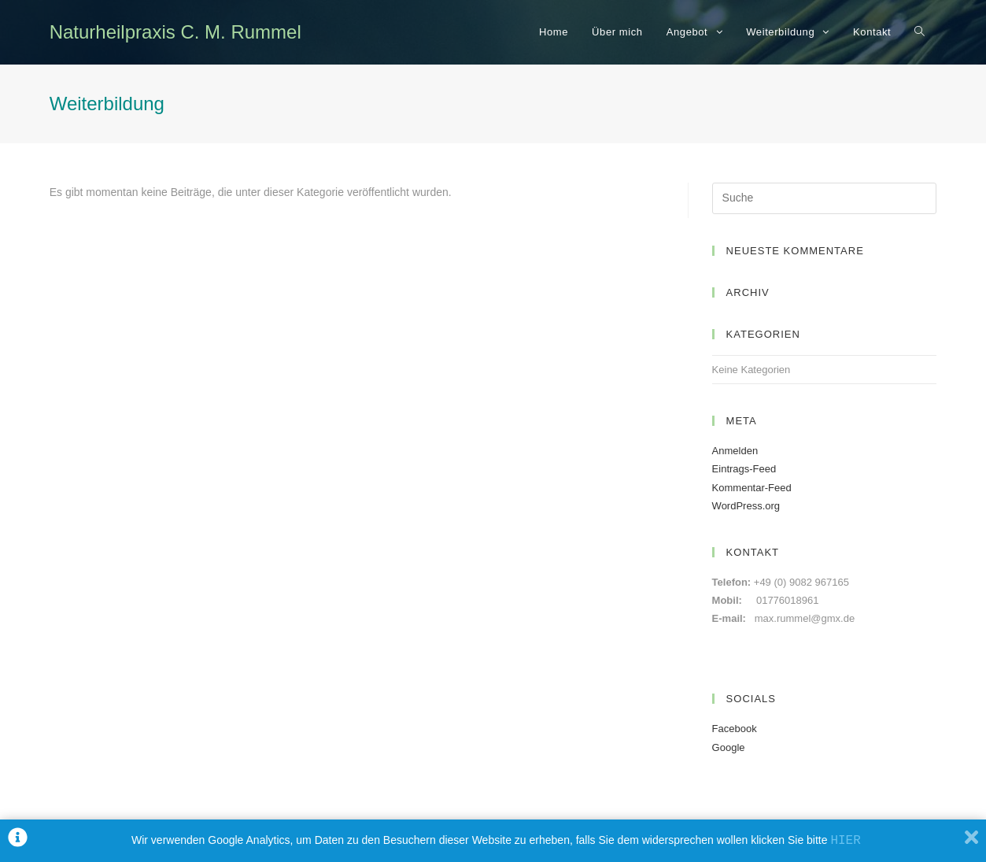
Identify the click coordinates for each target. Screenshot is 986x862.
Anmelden (735, 451)
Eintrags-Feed (744, 469)
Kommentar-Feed (752, 488)
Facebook (734, 728)
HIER (845, 840)
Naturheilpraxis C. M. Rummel (175, 32)
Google (728, 747)
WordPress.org (746, 506)
